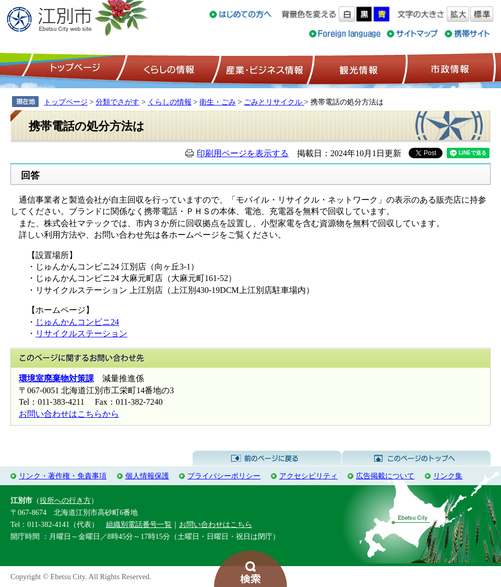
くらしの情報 (168, 68)
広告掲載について (385, 476)
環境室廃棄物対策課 (56, 378)
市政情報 (449, 68)
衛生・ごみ (217, 102)
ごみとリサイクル (274, 102)
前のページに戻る (267, 458)
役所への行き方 (65, 500)
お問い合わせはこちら (215, 524)
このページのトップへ (416, 458)
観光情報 (357, 68)
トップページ (73, 68)
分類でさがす (117, 102)
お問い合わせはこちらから (69, 413)
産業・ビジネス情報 (262, 68)
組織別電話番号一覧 (139, 524)
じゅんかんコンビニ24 (77, 322)
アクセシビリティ (308, 476)
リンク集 (447, 476)
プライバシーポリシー (223, 476)
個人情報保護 (147, 476)
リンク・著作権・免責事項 (62, 476)
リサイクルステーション (81, 333)
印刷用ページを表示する (243, 153)
